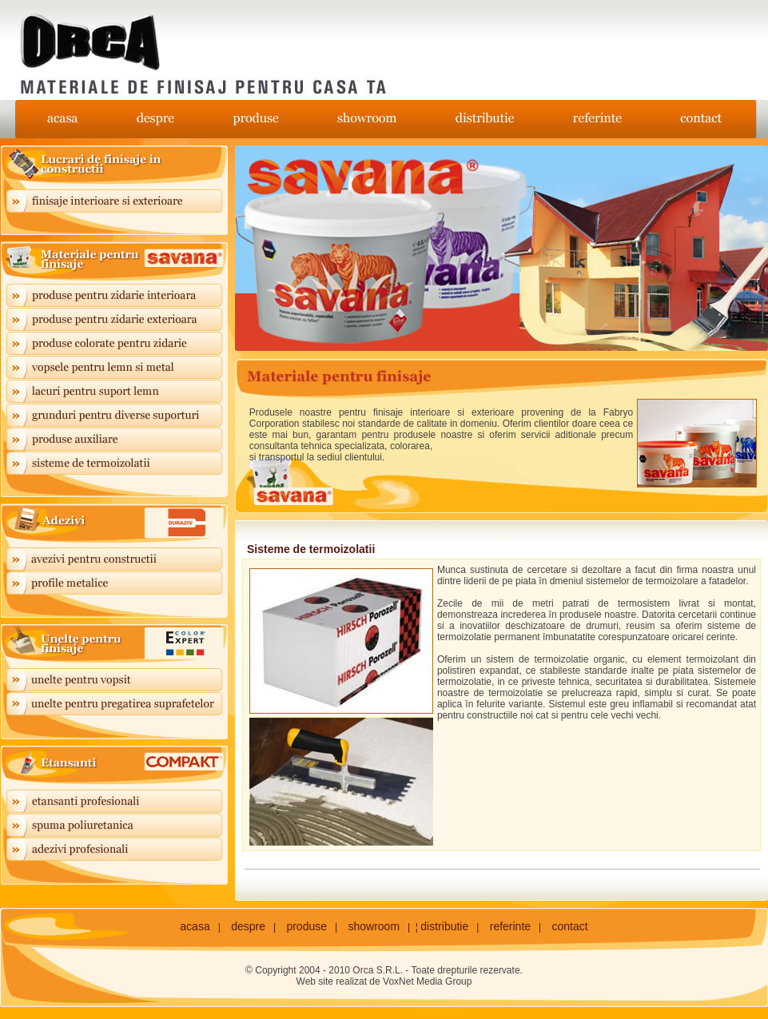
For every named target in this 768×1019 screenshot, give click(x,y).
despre (248, 926)
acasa (194, 926)
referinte (510, 926)
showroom (374, 926)
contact (570, 926)
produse (306, 926)
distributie (444, 926)
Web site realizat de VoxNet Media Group (384, 981)
